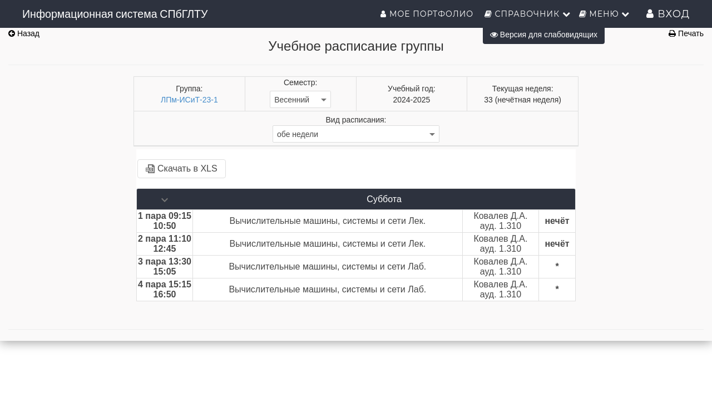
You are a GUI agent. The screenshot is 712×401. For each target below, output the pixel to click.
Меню (604, 14)
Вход (668, 14)
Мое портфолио (428, 14)
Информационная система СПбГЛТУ (115, 14)
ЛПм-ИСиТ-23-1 (189, 99)
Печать (686, 33)
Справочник (527, 14)
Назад (23, 33)
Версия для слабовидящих (543, 34)
